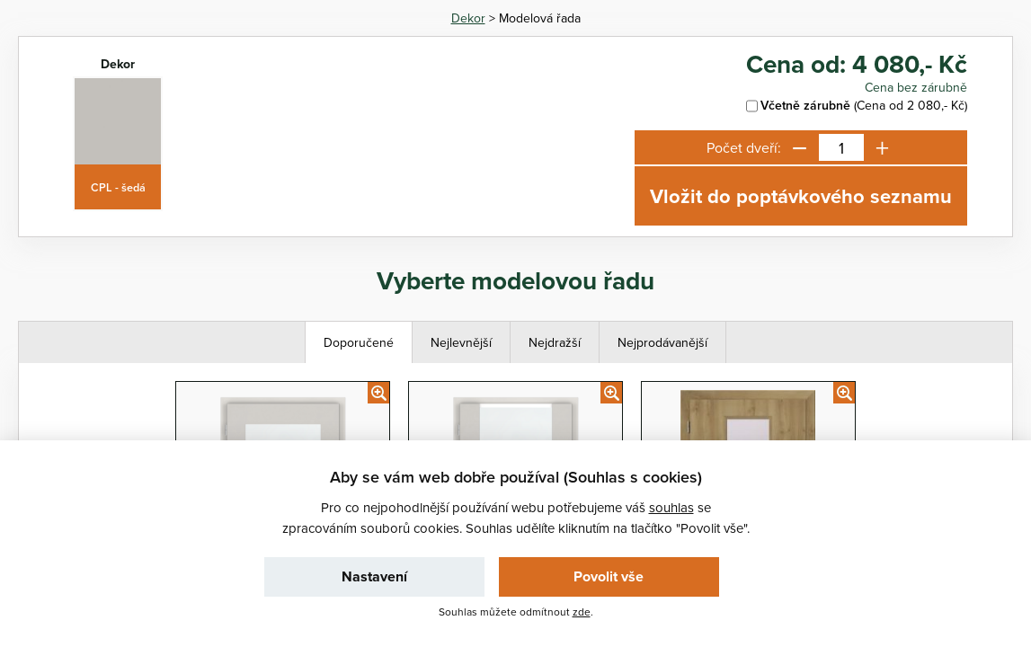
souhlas (671, 507)
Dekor (468, 18)
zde (582, 611)
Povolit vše (608, 576)
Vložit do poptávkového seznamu (801, 196)
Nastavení (374, 576)
